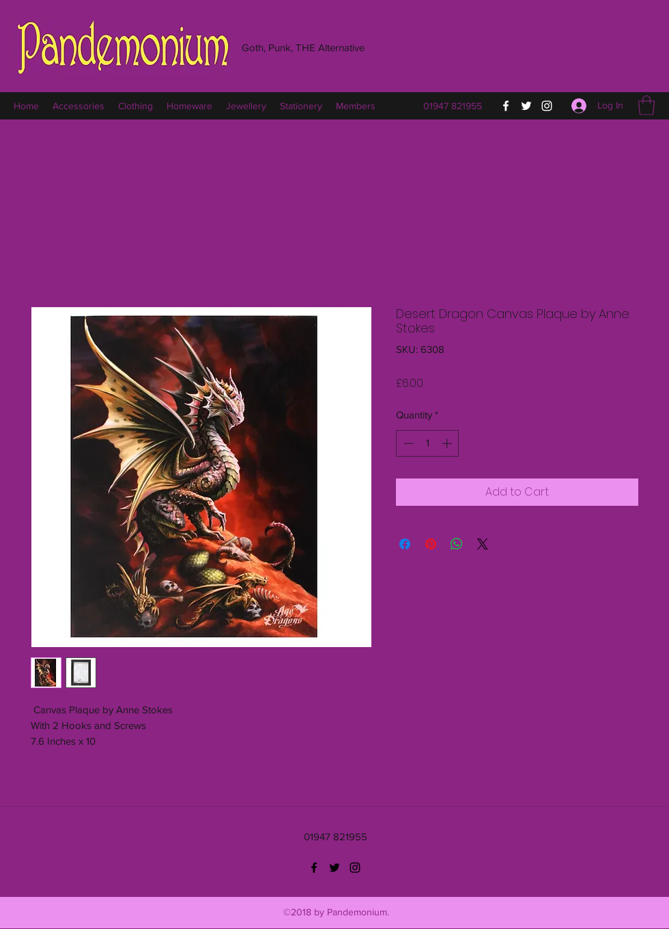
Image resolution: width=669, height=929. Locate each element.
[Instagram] (547, 106)
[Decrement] (407, 443)
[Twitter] (526, 106)
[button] (646, 105)
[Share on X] (482, 544)
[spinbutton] (427, 443)
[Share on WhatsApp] (457, 544)
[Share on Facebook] (405, 544)
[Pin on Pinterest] (431, 544)
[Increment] (448, 443)
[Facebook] (506, 106)
